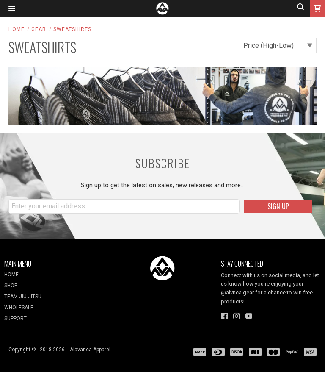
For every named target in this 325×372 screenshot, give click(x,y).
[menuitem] (54, 276)
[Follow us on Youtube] (248, 316)
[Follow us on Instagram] (236, 316)
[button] (11, 8)
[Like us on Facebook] (224, 316)
